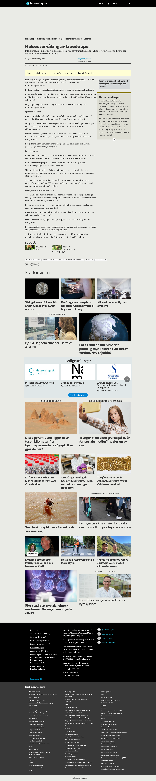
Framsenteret (33, 718)
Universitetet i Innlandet (109, 746)
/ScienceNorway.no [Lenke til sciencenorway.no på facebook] (109, 642)
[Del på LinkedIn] (33, 264)
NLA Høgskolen (70, 691)
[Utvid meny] (129, 3)
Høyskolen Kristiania (35, 741)
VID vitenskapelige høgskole (110, 766)
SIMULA (103, 705)
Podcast (115, 3)
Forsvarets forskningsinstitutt (38, 716)
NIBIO (31, 763)
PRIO (102, 694)
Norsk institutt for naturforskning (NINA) (78, 762)
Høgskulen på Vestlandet (37, 738)
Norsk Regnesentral (71, 754)
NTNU (67, 704)
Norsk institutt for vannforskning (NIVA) (78, 765)
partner (89, 260)
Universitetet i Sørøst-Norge (110, 755)
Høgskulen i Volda (34, 735)
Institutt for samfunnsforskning (39, 744)
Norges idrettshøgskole (72, 748)
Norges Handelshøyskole (73, 739)
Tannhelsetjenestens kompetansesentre (114, 732)
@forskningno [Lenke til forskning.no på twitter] (108, 630)
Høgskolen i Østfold (35, 732)
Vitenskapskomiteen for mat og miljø (113, 769)
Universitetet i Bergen (108, 744)
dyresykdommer (50, 260)
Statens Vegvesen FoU (108, 721)
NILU (30, 770)
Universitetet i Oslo (107, 749)
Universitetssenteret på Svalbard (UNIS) (113, 758)
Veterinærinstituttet (107, 763)
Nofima (67, 728)
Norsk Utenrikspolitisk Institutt (75, 759)
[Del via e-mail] (37, 264)
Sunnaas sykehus (106, 727)
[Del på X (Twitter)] (30, 264)
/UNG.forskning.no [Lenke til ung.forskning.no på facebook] (109, 638)
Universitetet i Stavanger (109, 752)
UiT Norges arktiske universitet (111, 738)
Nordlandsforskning (71, 734)
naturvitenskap (33, 260)
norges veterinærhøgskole (71, 260)
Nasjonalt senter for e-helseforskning (77, 718)
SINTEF (103, 708)
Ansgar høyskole (34, 691)
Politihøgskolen (106, 691)
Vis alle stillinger (78, 395)
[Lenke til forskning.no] (59, 2)
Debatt (101, 3)
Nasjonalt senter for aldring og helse (76, 715)
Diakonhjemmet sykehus (37, 700)
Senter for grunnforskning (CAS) (111, 711)
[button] (127, 379)
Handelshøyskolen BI (36, 724)
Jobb (122, 3)
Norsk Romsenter (70, 756)
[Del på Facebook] (26, 264)
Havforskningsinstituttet (37, 727)
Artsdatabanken (34, 697)
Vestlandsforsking (107, 760)
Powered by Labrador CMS (78, 778)
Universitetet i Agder (107, 741)
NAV (30, 760)
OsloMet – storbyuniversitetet (74, 768)
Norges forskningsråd (72, 742)
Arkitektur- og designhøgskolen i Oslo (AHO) (43, 694)
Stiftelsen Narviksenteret (109, 724)
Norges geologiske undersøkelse (75, 745)
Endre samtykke (36, 679)
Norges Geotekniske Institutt (74, 737)
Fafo (30, 708)
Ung (107, 3)
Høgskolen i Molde (35, 730)
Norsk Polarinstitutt (71, 751)
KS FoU (31, 746)
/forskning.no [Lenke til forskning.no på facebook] (107, 634)
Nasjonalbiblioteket (71, 707)
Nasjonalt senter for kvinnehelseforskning (78, 721)
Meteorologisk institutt (36, 757)
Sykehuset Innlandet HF (109, 730)
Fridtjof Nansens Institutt (37, 721)
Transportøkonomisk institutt (111, 735)
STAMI (103, 718)
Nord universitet (70, 731)
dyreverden (100, 260)
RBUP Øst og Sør (106, 697)
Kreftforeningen (34, 749)
